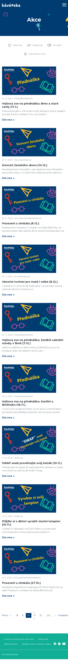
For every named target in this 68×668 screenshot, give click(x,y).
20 (48, 615)
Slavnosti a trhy (37, 54)
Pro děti (57, 45)
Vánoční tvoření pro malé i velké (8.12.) (30, 281)
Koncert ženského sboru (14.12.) (24, 165)
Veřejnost (37, 45)
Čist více (7, 119)
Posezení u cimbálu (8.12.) (20, 223)
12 (41, 615)
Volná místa (43, 639)
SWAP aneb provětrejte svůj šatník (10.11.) (32, 463)
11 (35, 615)
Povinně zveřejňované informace (19, 639)
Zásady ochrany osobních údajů (36, 644)
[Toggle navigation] (64, 5)
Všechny (17, 45)
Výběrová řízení (11, 644)
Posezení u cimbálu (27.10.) (21, 583)
